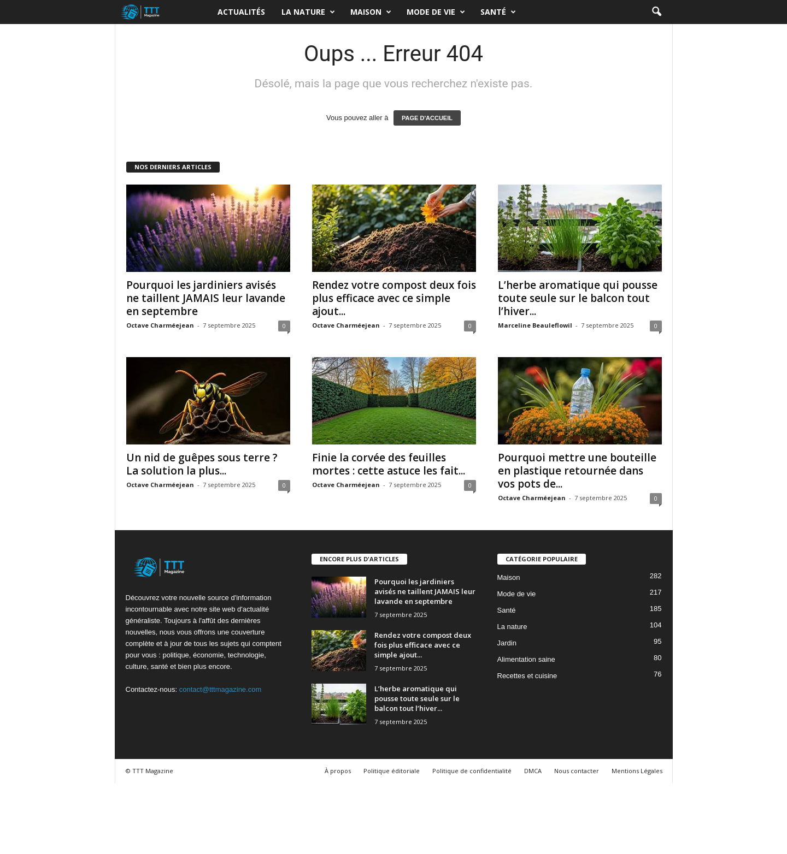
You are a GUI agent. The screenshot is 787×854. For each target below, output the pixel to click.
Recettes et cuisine (527, 676)
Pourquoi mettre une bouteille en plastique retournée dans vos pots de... (577, 470)
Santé (498, 12)
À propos (338, 771)
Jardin (506, 643)
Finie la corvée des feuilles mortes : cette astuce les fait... (388, 464)
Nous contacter (576, 771)
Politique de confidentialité (472, 771)
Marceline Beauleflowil (535, 325)
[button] (656, 12)
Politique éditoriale (391, 771)
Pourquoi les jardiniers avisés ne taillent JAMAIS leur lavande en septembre (205, 298)
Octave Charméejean (160, 325)
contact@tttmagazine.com (220, 689)
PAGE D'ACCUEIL (427, 118)
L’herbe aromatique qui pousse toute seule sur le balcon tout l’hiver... (577, 298)
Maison (370, 12)
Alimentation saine (526, 659)
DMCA (533, 771)
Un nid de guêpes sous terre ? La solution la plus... (202, 464)
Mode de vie (436, 12)
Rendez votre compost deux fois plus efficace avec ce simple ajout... (394, 298)
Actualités (241, 12)
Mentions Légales (637, 771)
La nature (308, 12)
